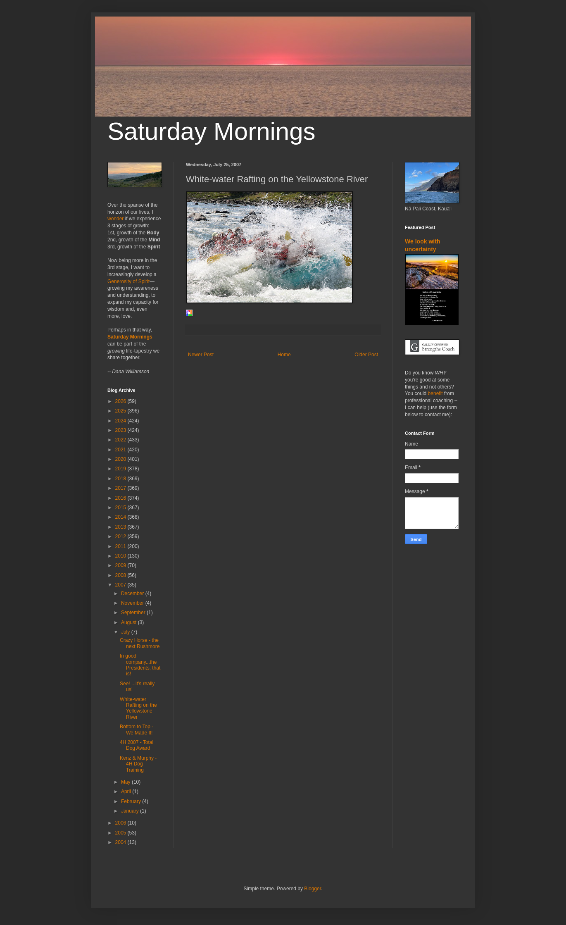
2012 (121, 536)
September (134, 612)
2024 (121, 421)
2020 (121, 459)
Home (284, 355)
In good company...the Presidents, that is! (140, 665)
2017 (121, 488)
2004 (121, 842)
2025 (121, 411)
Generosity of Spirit (128, 281)
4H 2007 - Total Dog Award (136, 745)
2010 (121, 556)
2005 (121, 833)
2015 (121, 507)
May (126, 782)
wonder (115, 219)
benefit (435, 393)
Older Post (366, 355)
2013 (121, 527)
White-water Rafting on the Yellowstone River (138, 708)
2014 (121, 517)
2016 (121, 498)
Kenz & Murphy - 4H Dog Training (138, 764)
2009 (121, 565)
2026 (121, 401)
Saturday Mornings (211, 131)
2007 (121, 585)
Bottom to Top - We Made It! (136, 729)
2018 (121, 479)
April (126, 791)
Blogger (312, 889)
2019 (121, 469)
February (131, 801)
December (133, 593)
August (129, 622)
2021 (121, 450)
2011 (121, 546)
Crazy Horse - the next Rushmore (139, 643)
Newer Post (201, 355)
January (130, 811)
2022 (121, 440)
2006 (121, 823)
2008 (121, 575)
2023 (121, 430)
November (133, 603)
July (126, 632)
